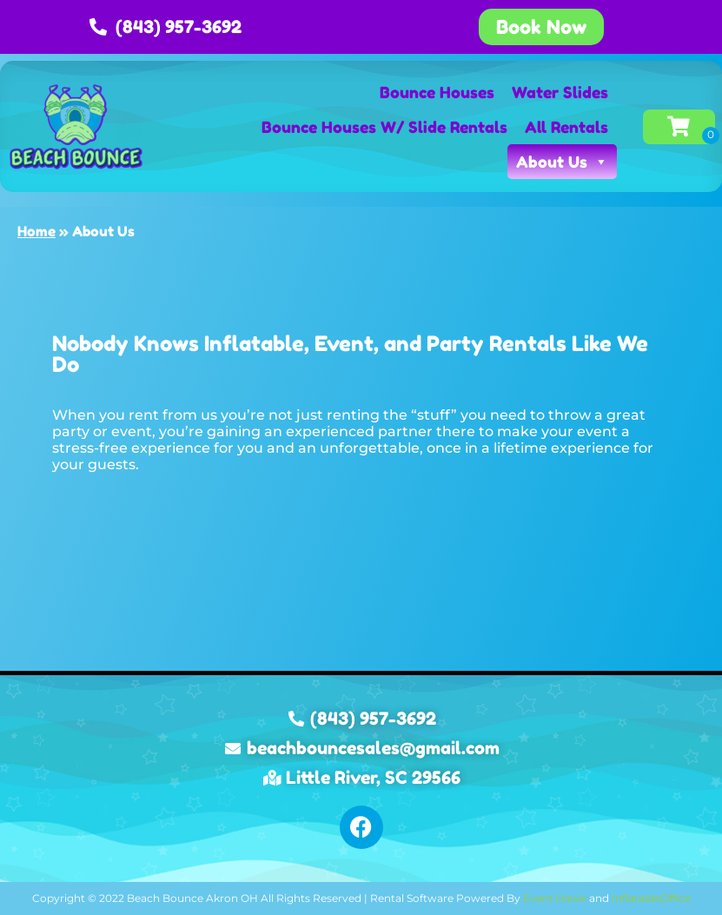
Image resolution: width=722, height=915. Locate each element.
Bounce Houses (437, 92)
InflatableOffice (651, 898)
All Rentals (566, 126)
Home (36, 231)
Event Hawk (554, 898)
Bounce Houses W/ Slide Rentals (384, 126)
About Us (562, 161)
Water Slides (560, 92)
